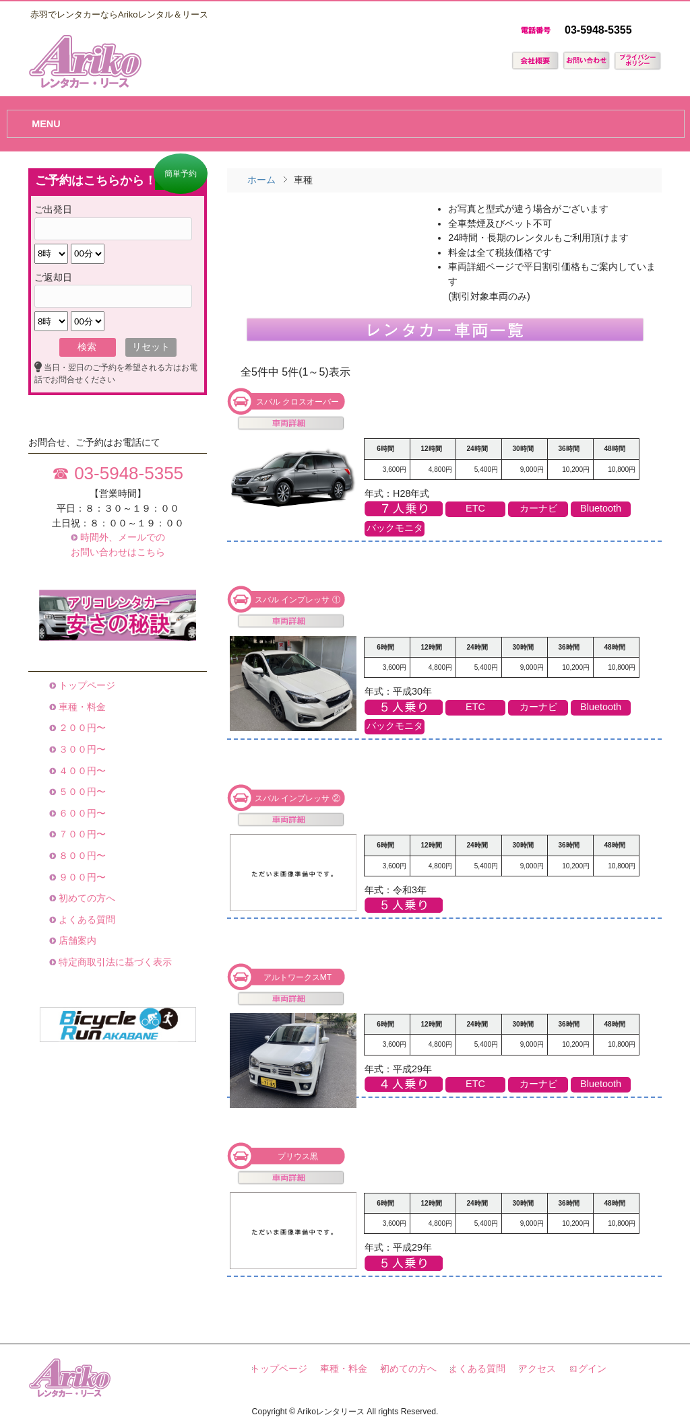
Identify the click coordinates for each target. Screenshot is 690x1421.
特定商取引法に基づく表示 (114, 962)
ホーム (261, 179)
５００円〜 (81, 791)
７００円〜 (81, 834)
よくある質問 (85, 919)
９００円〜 (81, 877)
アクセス (537, 1369)
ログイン (587, 1369)
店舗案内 (76, 940)
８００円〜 (81, 855)
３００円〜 (81, 749)
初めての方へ (85, 898)
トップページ (85, 685)
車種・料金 (81, 706)
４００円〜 (81, 770)
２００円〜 (81, 727)
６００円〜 (81, 813)
